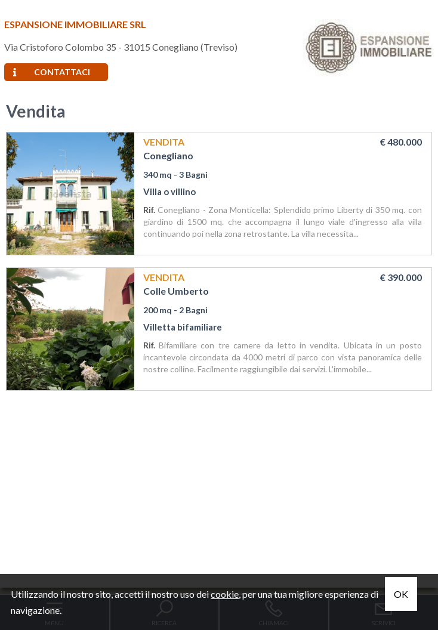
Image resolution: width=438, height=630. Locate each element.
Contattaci (51, 72)
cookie (225, 594)
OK (401, 594)
